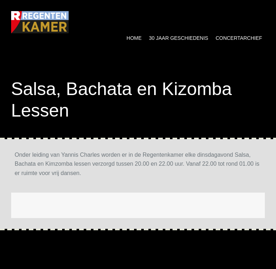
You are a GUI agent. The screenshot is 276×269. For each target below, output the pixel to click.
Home (134, 38)
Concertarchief (239, 38)
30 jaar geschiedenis (178, 38)
